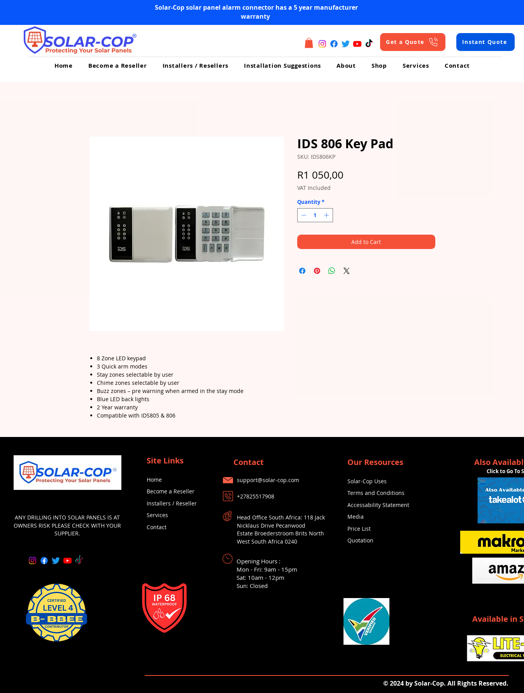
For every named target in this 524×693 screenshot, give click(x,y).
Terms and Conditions (376, 493)
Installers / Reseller (172, 503)
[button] (309, 43)
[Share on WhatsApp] (331, 270)
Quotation (360, 540)
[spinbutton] (314, 215)
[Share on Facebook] (302, 270)
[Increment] (327, 215)
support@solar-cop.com (268, 480)
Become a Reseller (171, 491)
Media (355, 516)
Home (154, 479)
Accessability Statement (378, 505)
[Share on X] (346, 270)
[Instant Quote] (485, 42)
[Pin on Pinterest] (317, 270)
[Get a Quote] (412, 42)
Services (157, 515)
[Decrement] (303, 215)
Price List (359, 528)
